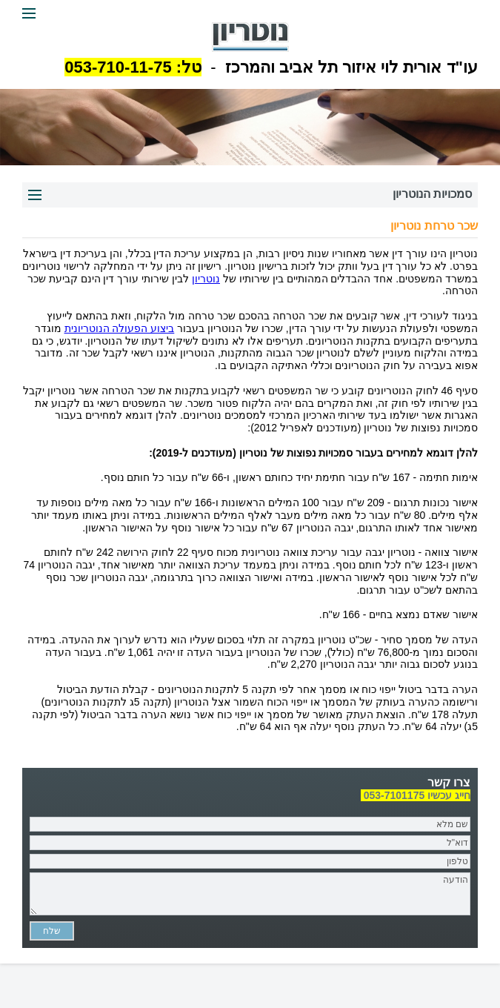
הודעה (250, 893)
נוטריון (206, 279)
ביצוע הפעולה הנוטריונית (119, 328)
